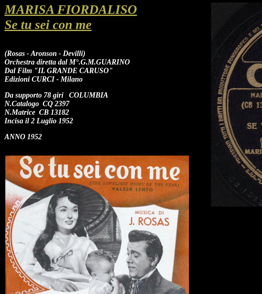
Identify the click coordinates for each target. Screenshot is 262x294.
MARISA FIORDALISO (70, 9)
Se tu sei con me (47, 24)
